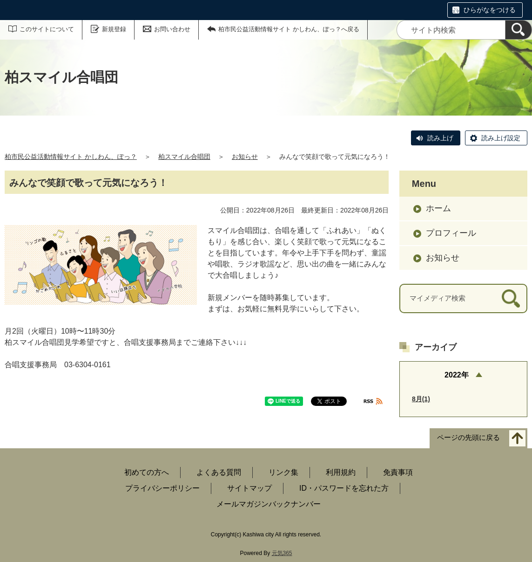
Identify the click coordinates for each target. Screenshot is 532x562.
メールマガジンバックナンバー (268, 504)
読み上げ (440, 138)
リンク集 (283, 472)
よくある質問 (218, 472)
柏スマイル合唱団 (184, 156)
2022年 (456, 375)
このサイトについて (47, 29)
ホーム (438, 208)
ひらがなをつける (490, 10)
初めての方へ (146, 472)
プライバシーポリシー (162, 488)
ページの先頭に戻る (468, 438)
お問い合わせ (172, 29)
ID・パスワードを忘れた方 (344, 488)
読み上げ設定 (500, 138)
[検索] (518, 30)
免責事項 (398, 472)
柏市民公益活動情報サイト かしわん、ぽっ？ (71, 156)
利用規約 (341, 472)
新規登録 (114, 29)
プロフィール (451, 233)
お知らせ (245, 156)
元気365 (282, 553)
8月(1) (421, 399)
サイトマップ (249, 488)
